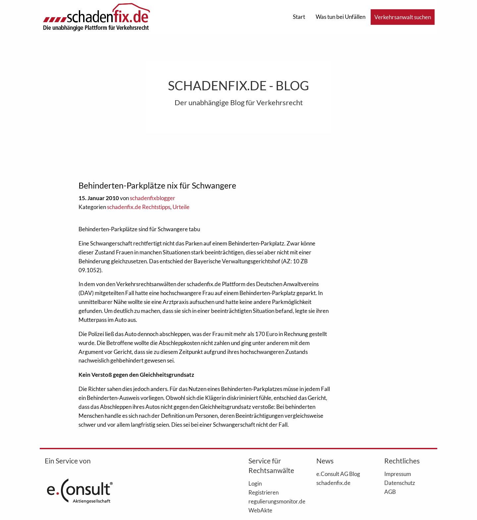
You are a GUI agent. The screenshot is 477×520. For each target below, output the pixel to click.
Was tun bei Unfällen (340, 16)
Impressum (397, 473)
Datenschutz (399, 482)
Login (255, 483)
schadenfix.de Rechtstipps (138, 206)
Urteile (181, 206)
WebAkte (260, 510)
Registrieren (263, 492)
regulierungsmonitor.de (272, 501)
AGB (390, 491)
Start (299, 16)
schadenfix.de (333, 482)
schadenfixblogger (152, 198)
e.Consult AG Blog (338, 473)
